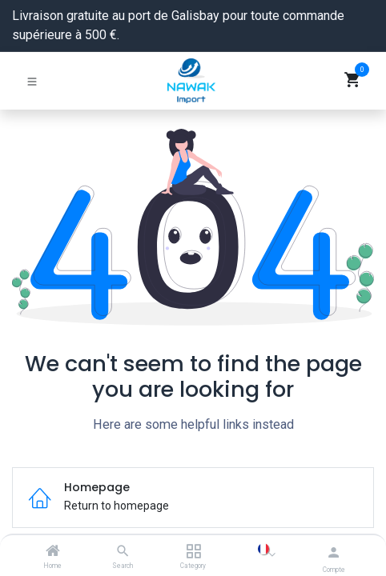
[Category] (193, 552)
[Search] (123, 552)
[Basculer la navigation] (32, 80)
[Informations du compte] (333, 552)
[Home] (53, 552)
